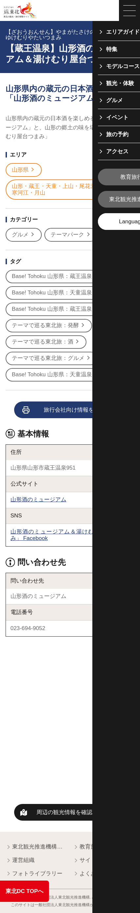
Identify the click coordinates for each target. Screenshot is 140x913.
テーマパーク (71, 235)
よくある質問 (93, 874)
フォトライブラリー (34, 874)
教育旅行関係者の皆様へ (103, 847)
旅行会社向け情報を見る (64, 410)
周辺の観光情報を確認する (70, 812)
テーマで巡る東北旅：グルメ (51, 358)
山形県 (23, 170)
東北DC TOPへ (24, 891)
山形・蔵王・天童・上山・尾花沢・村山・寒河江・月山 (68, 189)
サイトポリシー (96, 860)
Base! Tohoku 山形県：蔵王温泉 (55, 309)
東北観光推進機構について (36, 847)
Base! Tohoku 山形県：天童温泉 (55, 374)
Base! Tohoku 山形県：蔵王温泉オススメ (66, 276)
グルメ (23, 235)
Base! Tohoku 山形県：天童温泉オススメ (66, 292)
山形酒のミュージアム (38, 499)
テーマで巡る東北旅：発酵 (48, 325)
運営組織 (20, 860)
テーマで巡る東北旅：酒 (46, 342)
